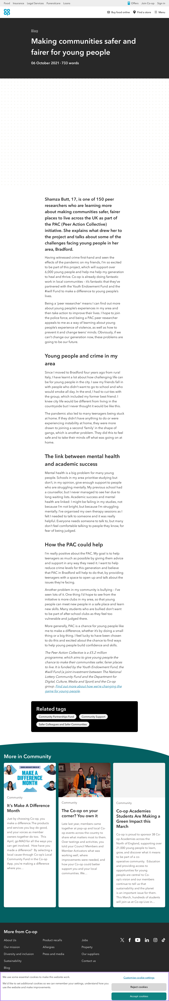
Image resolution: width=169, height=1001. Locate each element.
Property (87, 947)
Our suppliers (90, 954)
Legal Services (35, 3)
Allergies (48, 947)
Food (7, 3)
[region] (84, 986)
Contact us (89, 961)
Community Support (93, 716)
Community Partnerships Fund (56, 716)
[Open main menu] (159, 12)
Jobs (85, 940)
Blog (34, 31)
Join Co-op (147, 3)
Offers (132, 3)
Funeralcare (53, 3)
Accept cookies (139, 996)
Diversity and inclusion (19, 954)
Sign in (161, 3)
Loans (66, 3)
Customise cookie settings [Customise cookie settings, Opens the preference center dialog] (139, 977)
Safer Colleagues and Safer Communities (63, 724)
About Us (10, 940)
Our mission (12, 947)
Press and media (53, 954)
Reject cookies (139, 986)
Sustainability (13, 961)
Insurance (18, 3)
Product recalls (52, 940)
